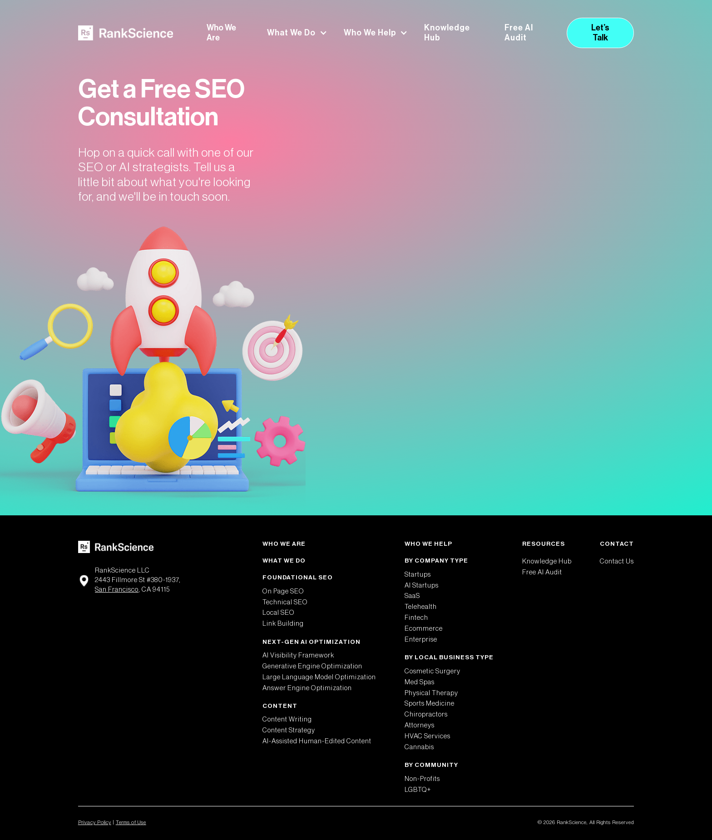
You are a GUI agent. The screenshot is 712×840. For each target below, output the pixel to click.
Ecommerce (424, 628)
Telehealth (421, 606)
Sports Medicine (430, 703)
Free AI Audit (518, 33)
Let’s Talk (600, 33)
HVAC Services (427, 736)
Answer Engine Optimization (307, 688)
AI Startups (422, 585)
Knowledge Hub (447, 33)
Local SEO (278, 612)
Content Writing (287, 719)
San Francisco (116, 589)
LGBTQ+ (418, 789)
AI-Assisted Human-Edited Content (316, 741)
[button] (297, 33)
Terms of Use (131, 822)
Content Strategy (288, 730)
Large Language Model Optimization (319, 677)
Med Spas (420, 682)
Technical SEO (285, 602)
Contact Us (617, 561)
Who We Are (221, 33)
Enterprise (421, 639)
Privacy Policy (94, 822)
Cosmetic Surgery (432, 671)
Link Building (283, 623)
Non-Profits (422, 779)
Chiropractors (426, 714)
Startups (418, 574)
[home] (125, 32)
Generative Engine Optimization (312, 666)
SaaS (412, 596)
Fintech (416, 617)
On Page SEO (283, 591)
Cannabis (419, 747)
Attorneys (420, 725)
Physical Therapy (431, 693)
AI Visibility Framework (298, 655)
